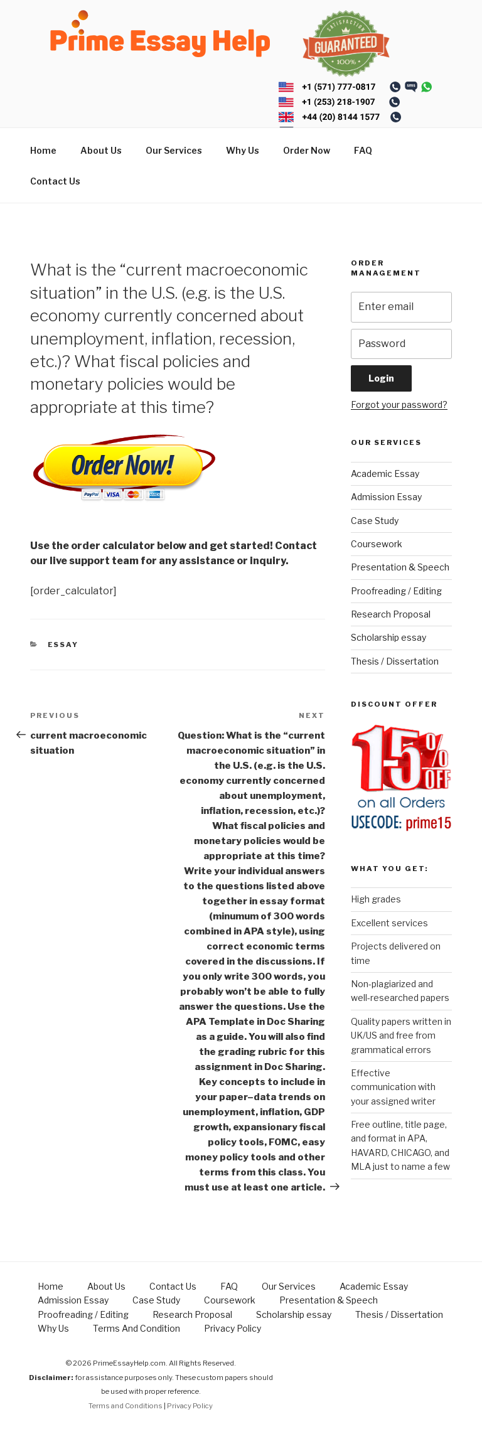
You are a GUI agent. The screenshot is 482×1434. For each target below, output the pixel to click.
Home (43, 150)
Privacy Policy (232, 1328)
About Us (101, 150)
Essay (63, 644)
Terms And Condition (136, 1328)
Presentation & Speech (400, 567)
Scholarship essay (388, 637)
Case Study (375, 520)
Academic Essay (385, 473)
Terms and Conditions (125, 1405)
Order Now (306, 150)
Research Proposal (391, 614)
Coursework (376, 543)
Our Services (174, 150)
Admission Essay (386, 496)
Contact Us (55, 181)
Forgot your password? (399, 404)
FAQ (363, 150)
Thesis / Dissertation (395, 661)
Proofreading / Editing (396, 591)
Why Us (242, 150)
